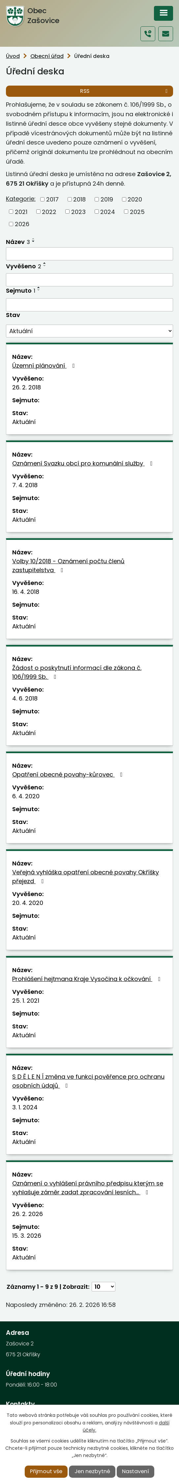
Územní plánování (44, 365)
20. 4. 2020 (27, 903)
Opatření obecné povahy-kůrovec (68, 774)
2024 (107, 211)
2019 (107, 199)
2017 (52, 199)
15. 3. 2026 (26, 1236)
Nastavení (135, 1471)
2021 (21, 211)
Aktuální (24, 422)
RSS (125, 91)
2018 (79, 199)
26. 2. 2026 (27, 1214)
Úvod (13, 56)
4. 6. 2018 (25, 698)
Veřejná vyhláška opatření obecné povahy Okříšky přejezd (85, 876)
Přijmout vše (46, 1471)
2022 (49, 211)
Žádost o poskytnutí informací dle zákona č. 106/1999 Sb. (76, 672)
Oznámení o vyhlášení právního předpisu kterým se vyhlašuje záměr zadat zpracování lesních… (87, 1187)
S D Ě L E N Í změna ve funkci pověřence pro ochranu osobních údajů (88, 1081)
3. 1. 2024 (25, 1107)
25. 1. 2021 (25, 1000)
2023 (78, 211)
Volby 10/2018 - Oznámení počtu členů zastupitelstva (68, 565)
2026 (22, 224)
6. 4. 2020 (26, 796)
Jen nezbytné (92, 1471)
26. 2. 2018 (26, 387)
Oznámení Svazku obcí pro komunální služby (83, 463)
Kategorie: (21, 199)
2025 (137, 211)
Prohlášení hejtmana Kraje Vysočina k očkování (87, 979)
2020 (135, 199)
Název (18, 242)
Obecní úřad (47, 56)
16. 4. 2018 (25, 592)
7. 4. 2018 (25, 485)
